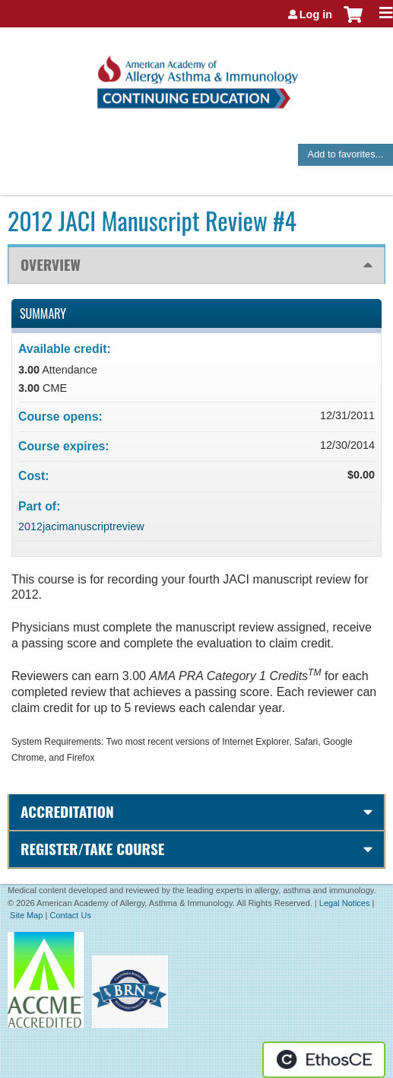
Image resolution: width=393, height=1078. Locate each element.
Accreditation (67, 811)
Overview (51, 264)
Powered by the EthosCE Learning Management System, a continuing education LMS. (323, 1059)
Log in (316, 14)
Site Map (26, 915)
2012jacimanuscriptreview (81, 526)
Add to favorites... (346, 154)
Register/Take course (92, 849)
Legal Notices (344, 903)
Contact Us (69, 915)
